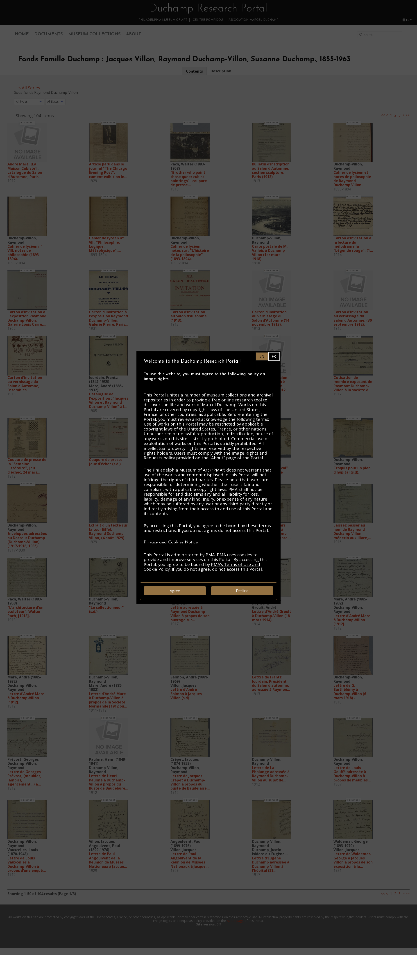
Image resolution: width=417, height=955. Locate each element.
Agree (175, 590)
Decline (242, 590)
